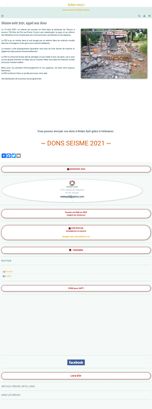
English (7, 276)
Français (8, 271)
